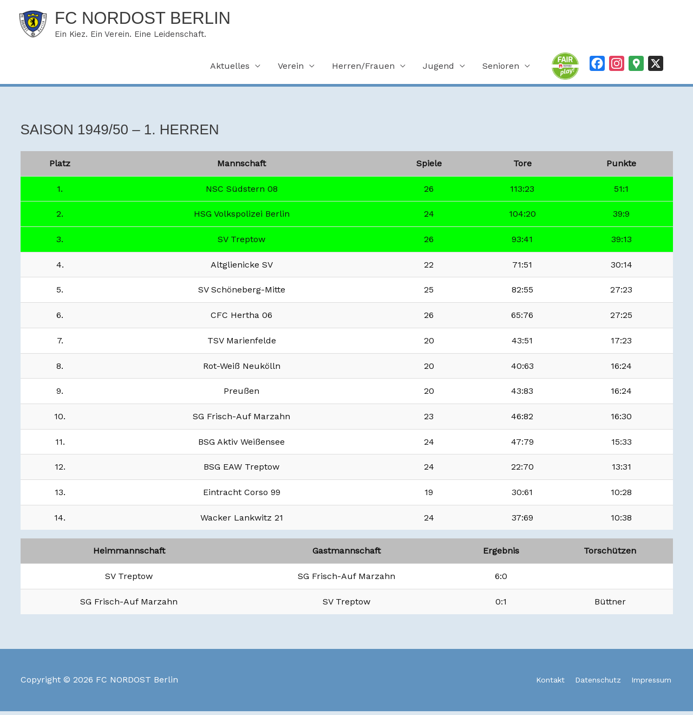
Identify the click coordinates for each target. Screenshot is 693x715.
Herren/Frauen (363, 70)
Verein (291, 70)
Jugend (438, 70)
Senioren (500, 70)
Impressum (648, 684)
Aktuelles (230, 70)
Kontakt (532, 684)
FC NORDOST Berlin (159, 19)
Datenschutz (586, 684)
